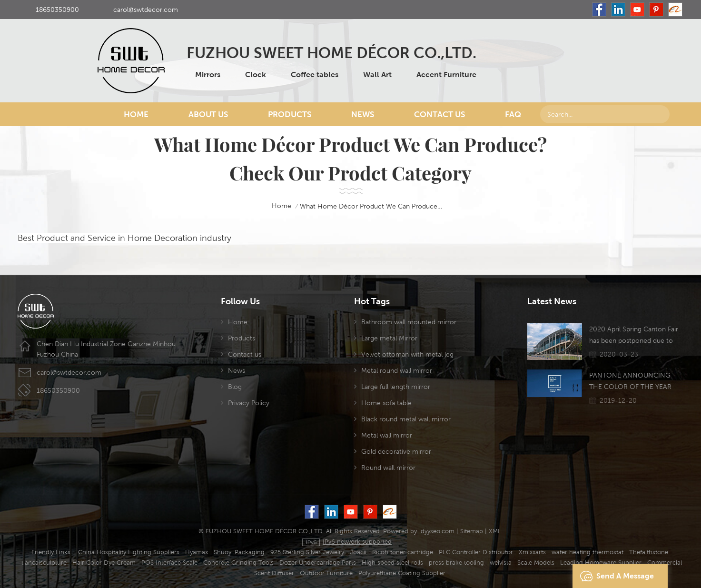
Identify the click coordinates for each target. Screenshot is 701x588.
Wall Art (377, 74)
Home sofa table (386, 403)
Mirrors (207, 74)
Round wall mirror (388, 467)
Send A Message (614, 576)
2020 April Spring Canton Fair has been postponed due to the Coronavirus (633, 335)
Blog (235, 386)
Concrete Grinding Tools (238, 562)
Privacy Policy (248, 403)
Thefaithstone (648, 552)
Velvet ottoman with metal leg (407, 354)
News (362, 114)
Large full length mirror (395, 386)
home (275, 206)
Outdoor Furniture (326, 573)
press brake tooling (456, 562)
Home (136, 114)
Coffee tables (314, 74)
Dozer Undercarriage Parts (317, 562)
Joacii (358, 552)
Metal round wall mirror (396, 370)
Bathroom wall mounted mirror (408, 322)
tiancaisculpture (44, 562)
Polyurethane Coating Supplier (401, 573)
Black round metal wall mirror (406, 419)
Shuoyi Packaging (239, 552)
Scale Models (535, 562)
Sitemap (471, 531)
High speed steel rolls (392, 562)
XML (495, 531)
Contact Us (439, 114)
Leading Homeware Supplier (601, 562)
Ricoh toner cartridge (402, 552)
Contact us (244, 354)
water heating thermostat (587, 552)
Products (289, 114)
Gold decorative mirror (396, 451)
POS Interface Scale (169, 562)
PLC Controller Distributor (476, 552)
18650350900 (57, 9)
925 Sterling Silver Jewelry (307, 552)
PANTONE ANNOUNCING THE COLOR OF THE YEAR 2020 (630, 381)
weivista (501, 562)
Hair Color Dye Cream (104, 562)
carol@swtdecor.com (145, 9)
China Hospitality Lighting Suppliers (128, 552)
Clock (255, 74)
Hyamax (196, 552)
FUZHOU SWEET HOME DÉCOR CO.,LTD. (331, 52)
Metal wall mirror (386, 435)
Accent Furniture (446, 74)
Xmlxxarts (532, 552)
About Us (208, 114)
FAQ (513, 114)
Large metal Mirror (389, 338)
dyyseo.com (437, 531)
